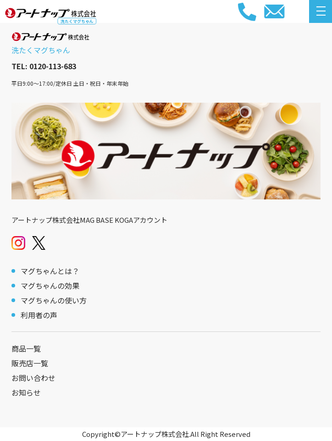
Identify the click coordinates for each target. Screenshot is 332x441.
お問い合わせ (33, 377)
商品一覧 (26, 348)
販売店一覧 (29, 363)
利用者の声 (39, 314)
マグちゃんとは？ (50, 270)
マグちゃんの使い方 (54, 300)
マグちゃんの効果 (50, 285)
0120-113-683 (52, 66)
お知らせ (26, 392)
